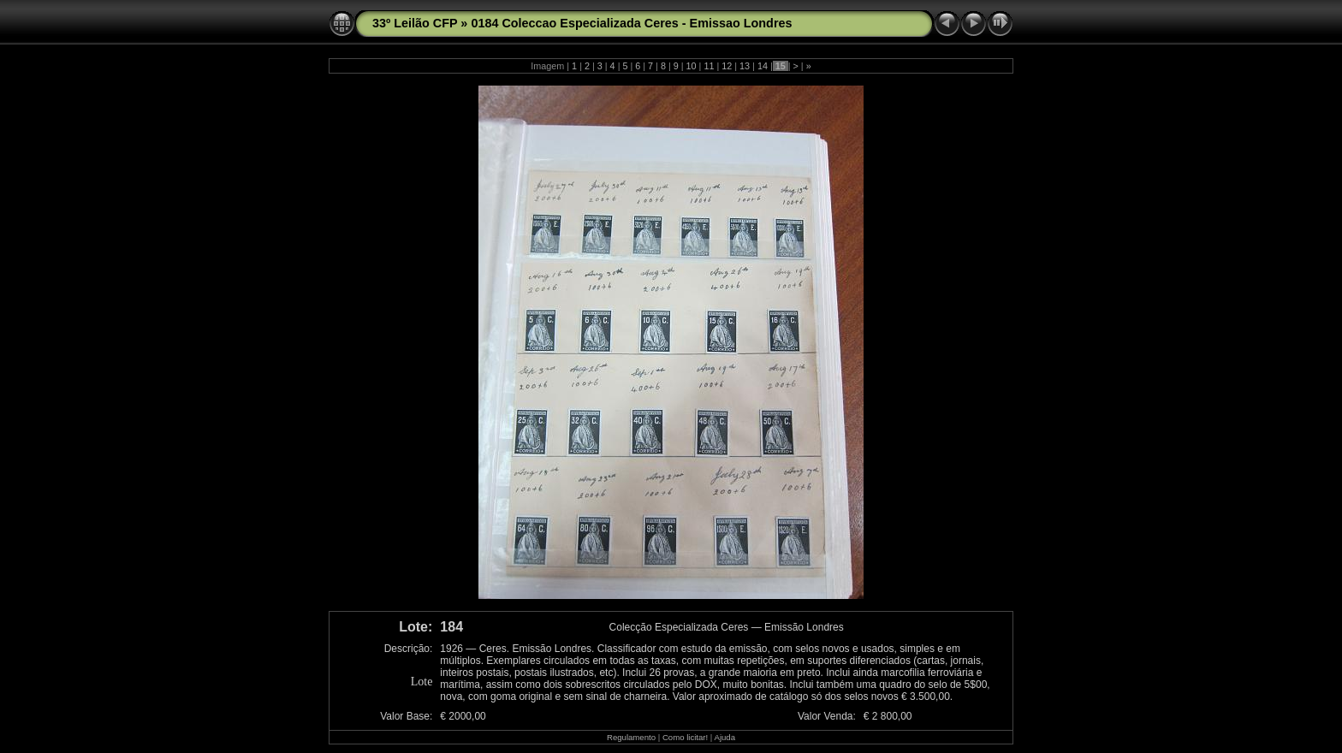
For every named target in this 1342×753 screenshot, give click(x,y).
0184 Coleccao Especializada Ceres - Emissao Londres (631, 23)
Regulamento (631, 737)
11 (708, 66)
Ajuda (724, 737)
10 (691, 66)
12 (726, 66)
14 (762, 66)
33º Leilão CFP (414, 23)
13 (744, 66)
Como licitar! (685, 737)
